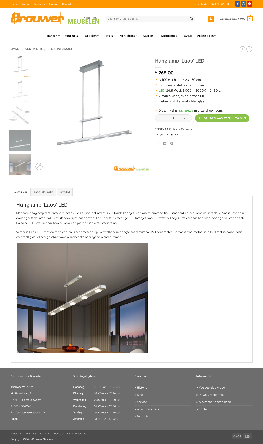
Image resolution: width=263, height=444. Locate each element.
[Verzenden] (191, 19)
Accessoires (206, 35)
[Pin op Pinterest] (172, 143)
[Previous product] (249, 49)
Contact (66, 3)
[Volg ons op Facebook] (237, 4)
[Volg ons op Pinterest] (249, 4)
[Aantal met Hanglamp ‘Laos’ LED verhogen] (184, 118)
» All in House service (148, 409)
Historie (53, 3)
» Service (140, 401)
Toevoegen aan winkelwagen (222, 118)
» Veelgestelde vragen (211, 387)
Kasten (149, 35)
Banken (53, 35)
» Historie (140, 387)
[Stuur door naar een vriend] (165, 143)
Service (25, 3)
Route (14, 418)
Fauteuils (72, 35)
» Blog (138, 394)
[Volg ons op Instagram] (243, 4)
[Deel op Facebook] (158, 143)
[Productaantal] (173, 118)
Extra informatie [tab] (43, 191)
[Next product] (242, 49)
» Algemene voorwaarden (213, 401)
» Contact (202, 409)
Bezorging (39, 3)
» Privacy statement (210, 394)
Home (14, 3)
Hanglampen (62, 49)
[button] (211, 19)
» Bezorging (142, 416)
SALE (188, 35)
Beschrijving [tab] (21, 191)
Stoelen (92, 35)
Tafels (109, 35)
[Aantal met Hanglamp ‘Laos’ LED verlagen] (162, 118)
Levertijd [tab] (64, 191)
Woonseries (170, 35)
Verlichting (129, 35)
